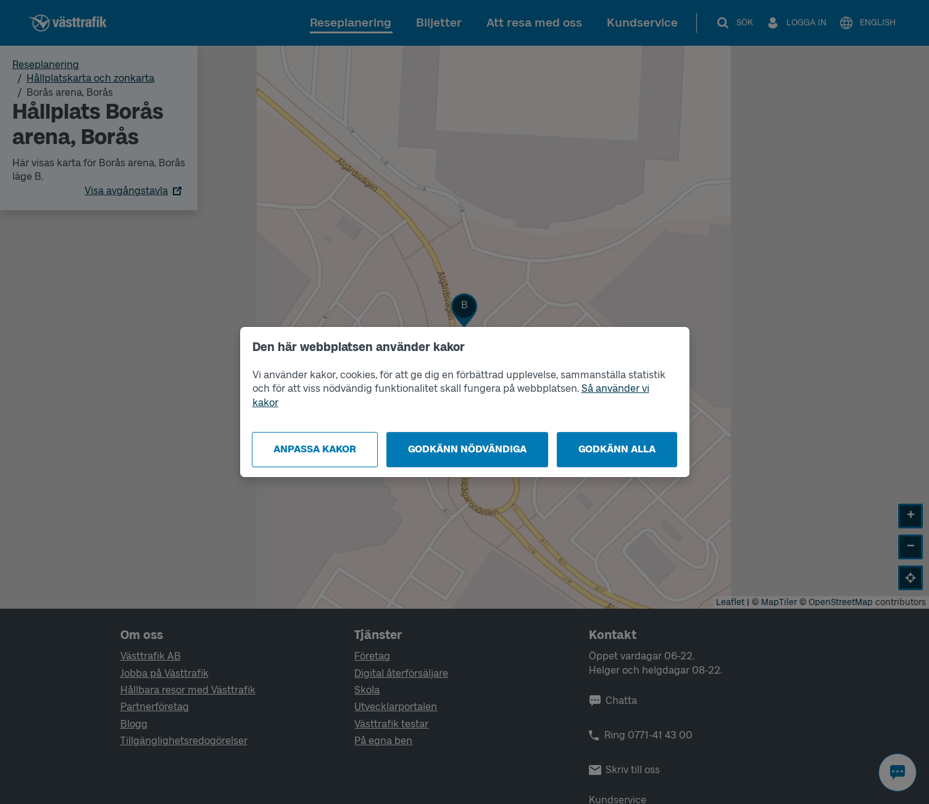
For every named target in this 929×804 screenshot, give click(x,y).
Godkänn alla (617, 449)
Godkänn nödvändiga (467, 449)
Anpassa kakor (314, 449)
